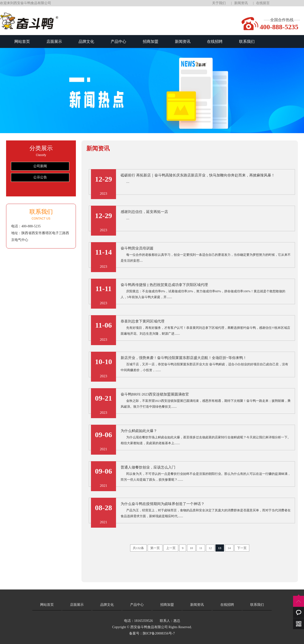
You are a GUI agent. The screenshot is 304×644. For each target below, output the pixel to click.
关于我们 (219, 3)
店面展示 (54, 41)
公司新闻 (40, 166)
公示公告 (40, 177)
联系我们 (247, 41)
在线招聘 (215, 41)
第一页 (155, 548)
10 (191, 548)
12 (210, 548)
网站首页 (22, 41)
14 (229, 548)
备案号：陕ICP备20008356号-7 (152, 633)
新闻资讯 (241, 3)
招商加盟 (150, 41)
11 (200, 548)
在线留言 (263, 3)
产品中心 (118, 41)
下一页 (242, 548)
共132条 (138, 548)
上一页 (171, 548)
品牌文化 (86, 41)
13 (219, 548)
